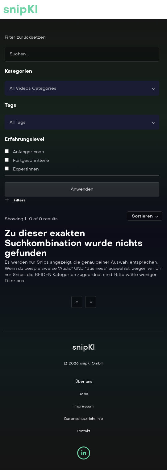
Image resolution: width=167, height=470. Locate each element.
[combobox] (82, 88)
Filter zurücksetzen (25, 37)
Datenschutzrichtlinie (83, 418)
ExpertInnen (22, 169)
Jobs (83, 394)
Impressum (83, 406)
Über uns (83, 381)
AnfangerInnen (24, 151)
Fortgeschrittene (27, 160)
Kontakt (83, 431)
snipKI (20, 9)
